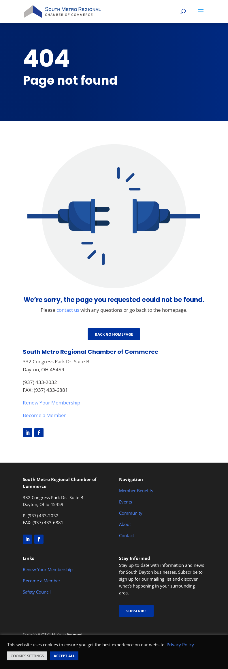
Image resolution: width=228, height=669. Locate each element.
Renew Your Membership (51, 402)
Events (125, 502)
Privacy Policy (180, 644)
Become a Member (44, 415)
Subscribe (136, 610)
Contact (126, 535)
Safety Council (37, 592)
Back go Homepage (114, 334)
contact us (67, 310)
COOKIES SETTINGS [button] (27, 655)
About (125, 524)
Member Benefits (136, 490)
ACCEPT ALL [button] (64, 655)
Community (130, 513)
